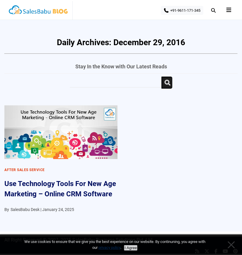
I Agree (131, 248)
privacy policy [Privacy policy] (109, 247)
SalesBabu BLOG (38, 11)
